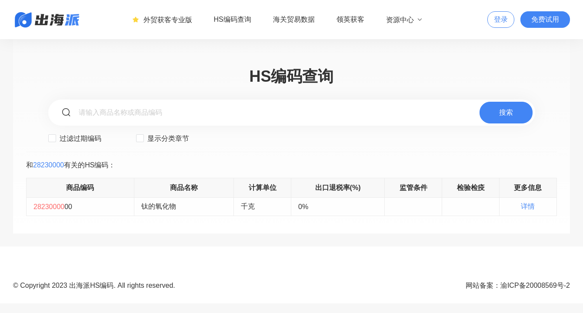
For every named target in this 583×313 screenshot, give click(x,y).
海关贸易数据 (294, 19)
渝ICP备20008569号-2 (535, 285)
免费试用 (545, 19)
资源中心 (404, 19)
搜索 (506, 112)
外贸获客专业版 (162, 19)
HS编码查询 (232, 19)
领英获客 (350, 19)
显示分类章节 (162, 138)
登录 (501, 19)
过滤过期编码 (74, 138)
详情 (528, 206)
